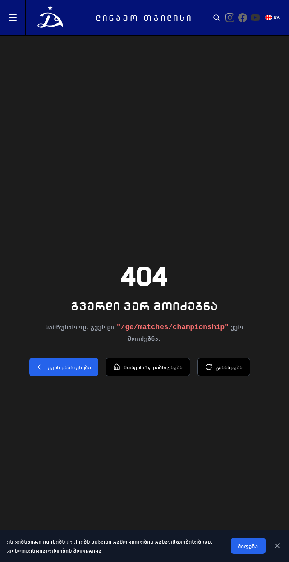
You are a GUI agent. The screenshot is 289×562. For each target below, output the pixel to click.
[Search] (216, 17)
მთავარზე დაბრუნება (148, 367)
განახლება (224, 367)
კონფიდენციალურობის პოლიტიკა (54, 550)
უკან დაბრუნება (64, 367)
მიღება (248, 545)
